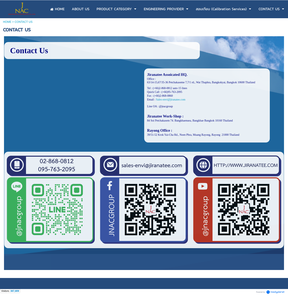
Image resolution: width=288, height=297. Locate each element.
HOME (7, 21)
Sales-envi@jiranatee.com (170, 99)
